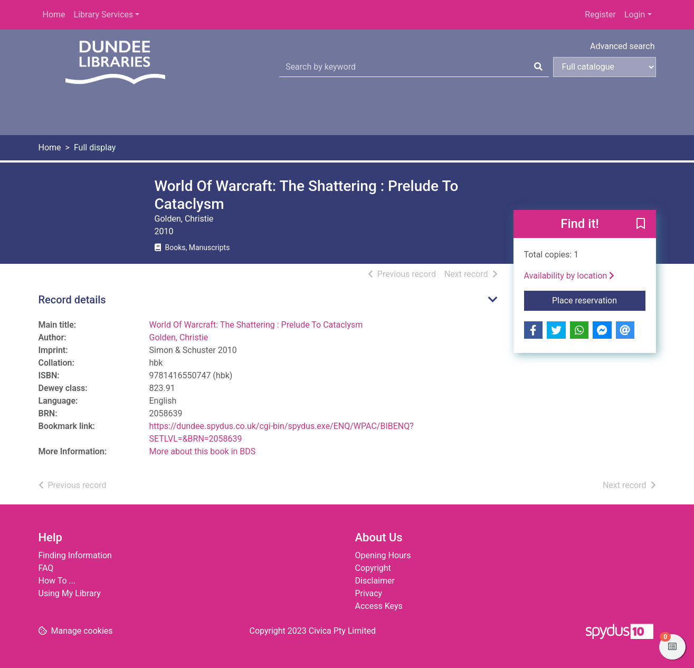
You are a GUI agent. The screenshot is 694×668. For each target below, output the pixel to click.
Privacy (369, 593)
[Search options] (604, 67)
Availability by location (569, 276)
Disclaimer (375, 581)
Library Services (104, 14)
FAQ (46, 568)
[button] (640, 225)
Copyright (373, 568)
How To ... (57, 581)
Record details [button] (72, 299)
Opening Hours (383, 555)
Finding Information (75, 555)
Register (600, 14)
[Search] (538, 67)
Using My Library (70, 593)
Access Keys (379, 606)
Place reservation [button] (598, 300)
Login (634, 14)
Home (54, 14)
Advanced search (622, 46)
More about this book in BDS (202, 451)
